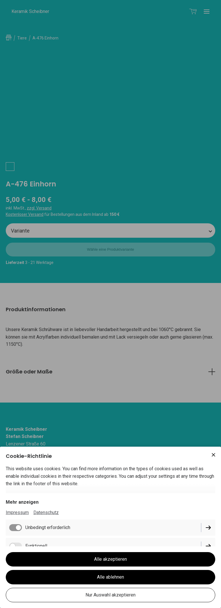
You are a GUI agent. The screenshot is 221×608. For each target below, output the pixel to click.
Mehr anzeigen (22, 502)
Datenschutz (46, 512)
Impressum (17, 512)
